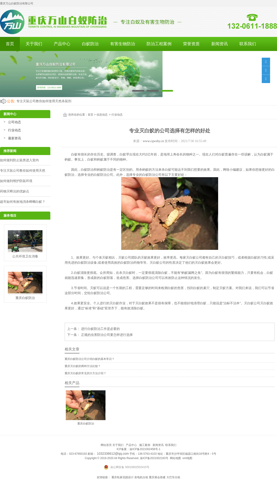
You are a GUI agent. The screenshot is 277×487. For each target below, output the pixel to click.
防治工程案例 (159, 44)
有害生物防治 (122, 44)
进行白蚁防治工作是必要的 (100, 329)
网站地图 (175, 458)
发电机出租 (141, 477)
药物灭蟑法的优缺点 (14, 191)
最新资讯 (14, 138)
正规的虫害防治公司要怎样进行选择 (106, 335)
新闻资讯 (219, 44)
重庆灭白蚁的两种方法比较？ (83, 366)
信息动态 (102, 114)
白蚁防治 (90, 44)
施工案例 (144, 445)
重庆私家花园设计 (122, 477)
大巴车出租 (173, 477)
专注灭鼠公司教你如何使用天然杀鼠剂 (43, 101)
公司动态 (14, 122)
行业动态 (14, 130)
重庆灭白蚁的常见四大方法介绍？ (85, 373)
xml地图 (187, 458)
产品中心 (62, 44)
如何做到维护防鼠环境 (16, 181)
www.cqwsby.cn (153, 141)
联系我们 (247, 44)
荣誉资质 (191, 44)
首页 (10, 44)
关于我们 (34, 44)
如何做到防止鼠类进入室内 (19, 160)
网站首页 (106, 445)
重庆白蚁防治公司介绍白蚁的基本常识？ (89, 359)
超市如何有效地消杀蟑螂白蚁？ (22, 201)
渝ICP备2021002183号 (154, 458)
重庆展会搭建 (157, 477)
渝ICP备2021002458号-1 (144, 449)
